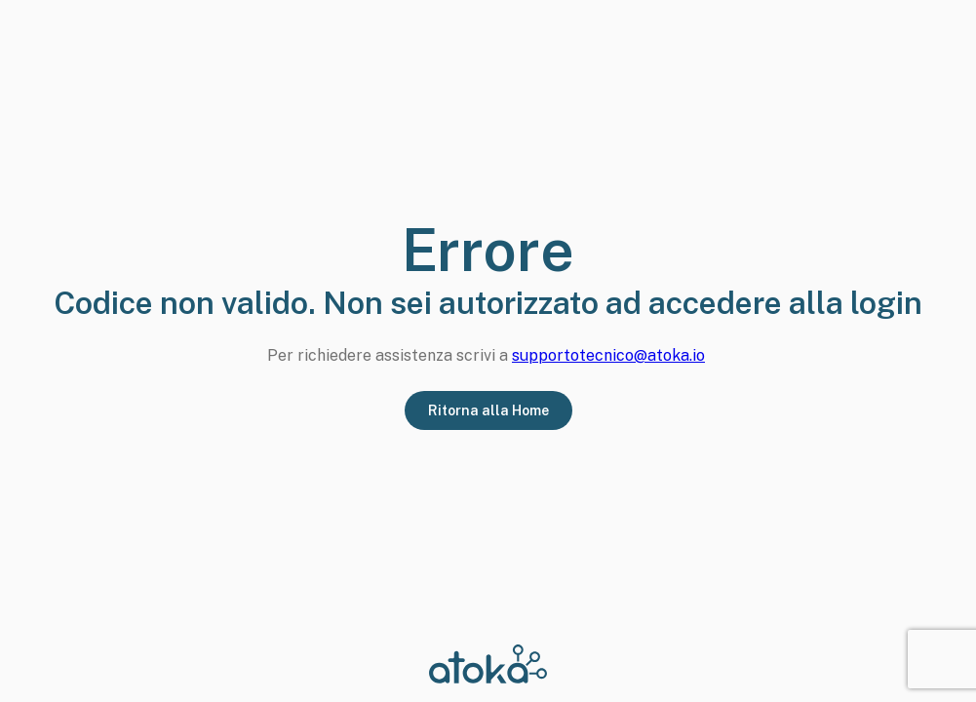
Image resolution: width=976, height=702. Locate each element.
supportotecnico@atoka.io (608, 355)
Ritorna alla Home (488, 410)
